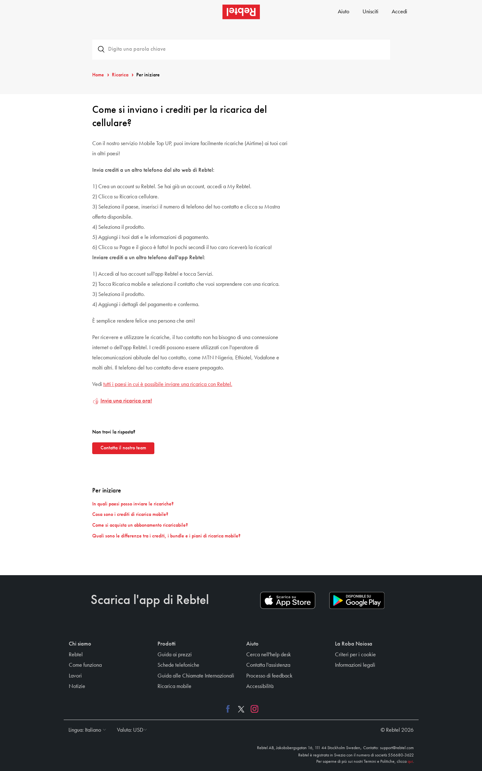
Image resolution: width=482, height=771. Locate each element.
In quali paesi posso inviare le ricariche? (133, 504)
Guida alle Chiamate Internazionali (195, 676)
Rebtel (76, 655)
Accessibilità (259, 686)
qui (410, 761)
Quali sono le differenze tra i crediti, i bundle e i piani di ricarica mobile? (166, 536)
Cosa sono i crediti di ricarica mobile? (130, 514)
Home (98, 75)
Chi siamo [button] (80, 644)
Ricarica (120, 75)
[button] (85, 730)
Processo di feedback (269, 676)
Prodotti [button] (166, 644)
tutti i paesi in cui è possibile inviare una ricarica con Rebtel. (167, 384)
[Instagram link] (252, 709)
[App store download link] (287, 600)
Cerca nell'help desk (268, 655)
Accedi (399, 12)
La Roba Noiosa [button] (353, 644)
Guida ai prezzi (174, 655)
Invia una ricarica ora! (126, 401)
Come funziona (85, 665)
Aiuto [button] (252, 644)
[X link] (241, 709)
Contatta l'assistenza (268, 665)
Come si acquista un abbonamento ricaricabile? (140, 525)
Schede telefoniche (178, 665)
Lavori (75, 676)
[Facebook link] (229, 709)
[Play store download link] (356, 600)
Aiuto (343, 12)
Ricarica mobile (174, 686)
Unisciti (370, 12)
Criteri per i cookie (355, 655)
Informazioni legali (355, 665)
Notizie (77, 686)
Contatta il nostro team (123, 448)
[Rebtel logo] (241, 11)
